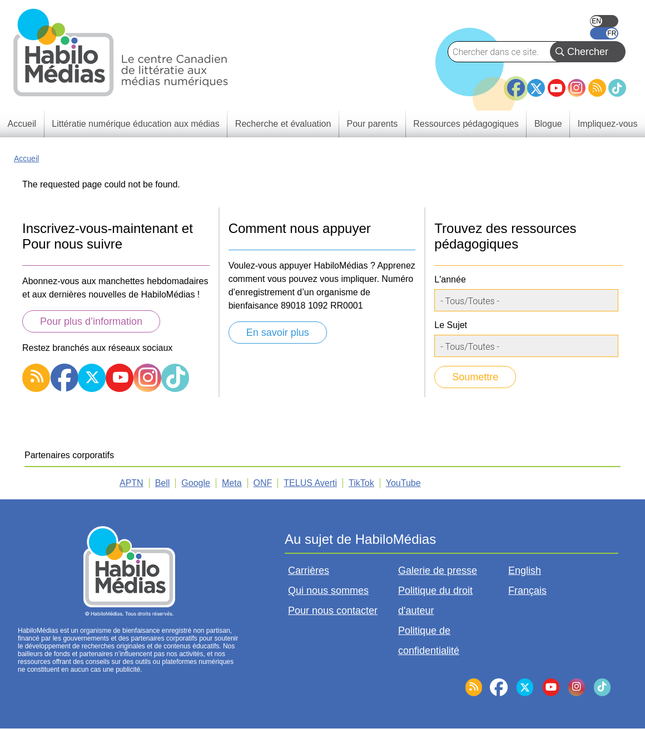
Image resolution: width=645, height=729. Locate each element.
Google (195, 483)
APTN (131, 483)
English (604, 21)
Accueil (26, 158)
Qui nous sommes (328, 590)
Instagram (577, 88)
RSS (597, 88)
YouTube (556, 88)
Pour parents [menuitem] (372, 123)
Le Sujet (450, 325)
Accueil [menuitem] (22, 123)
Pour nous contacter (333, 610)
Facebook (516, 83)
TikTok (617, 88)
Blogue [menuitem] (548, 123)
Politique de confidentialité (428, 640)
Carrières (308, 570)
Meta (232, 483)
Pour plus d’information (91, 321)
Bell (162, 483)
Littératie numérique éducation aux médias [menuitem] (136, 123)
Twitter (536, 88)
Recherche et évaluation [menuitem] (283, 123)
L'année (449, 279)
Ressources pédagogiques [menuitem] (465, 123)
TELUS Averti (310, 483)
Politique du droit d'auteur (435, 600)
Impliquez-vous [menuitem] (608, 123)
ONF (263, 483)
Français (604, 33)
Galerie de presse (437, 570)
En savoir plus (277, 332)
